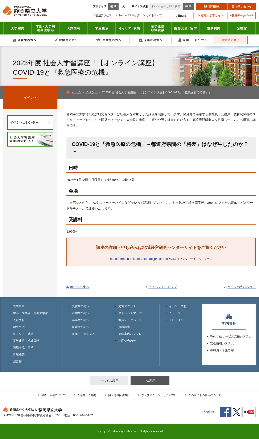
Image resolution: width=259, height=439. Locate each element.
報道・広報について (53, 395)
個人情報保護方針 (119, 395)
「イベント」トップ (162, 287)
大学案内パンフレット (133, 334)
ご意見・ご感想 (86, 395)
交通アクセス (127, 306)
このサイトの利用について (204, 395)
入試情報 (73, 28)
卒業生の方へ (108, 40)
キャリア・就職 (130, 28)
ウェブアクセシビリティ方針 (159, 395)
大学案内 (17, 28)
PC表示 (150, 380)
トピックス (176, 320)
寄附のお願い (231, 40)
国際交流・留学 (186, 28)
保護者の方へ (151, 40)
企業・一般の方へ (193, 40)
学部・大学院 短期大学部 (45, 28)
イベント (91, 92)
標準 (113, 6)
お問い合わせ (127, 340)
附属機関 (214, 28)
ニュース (175, 313)
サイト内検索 (140, 6)
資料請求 (124, 327)
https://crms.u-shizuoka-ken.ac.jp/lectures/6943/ (143, 258)
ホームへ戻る (79, 287)
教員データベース (130, 320)
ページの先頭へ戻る (241, 287)
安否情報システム (222, 343)
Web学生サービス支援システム (231, 336)
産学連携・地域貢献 (158, 28)
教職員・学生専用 (222, 350)
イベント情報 (178, 306)
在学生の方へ (66, 40)
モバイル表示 (109, 380)
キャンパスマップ (130, 313)
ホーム (76, 92)
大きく (124, 6)
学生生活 (102, 28)
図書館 (242, 28)
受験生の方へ (24, 40)
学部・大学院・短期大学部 (30, 313)
